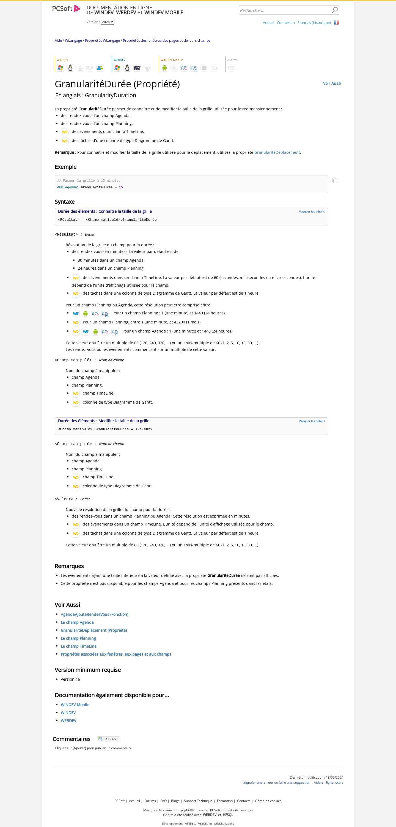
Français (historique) (314, 22)
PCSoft (119, 800)
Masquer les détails (312, 212)
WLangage (73, 40)
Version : (94, 21)
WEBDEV (68, 721)
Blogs (175, 800)
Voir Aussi (332, 83)
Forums (150, 800)
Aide (58, 40)
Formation (225, 800)
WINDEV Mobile (75, 705)
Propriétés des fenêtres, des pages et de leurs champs (166, 40)
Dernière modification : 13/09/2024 (316, 778)
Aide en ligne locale (328, 783)
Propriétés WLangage (102, 40)
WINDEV (68, 713)
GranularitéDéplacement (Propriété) (94, 630)
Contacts (244, 800)
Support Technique (198, 800)
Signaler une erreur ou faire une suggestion (276, 783)
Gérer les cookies (268, 800)
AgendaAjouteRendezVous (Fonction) (94, 615)
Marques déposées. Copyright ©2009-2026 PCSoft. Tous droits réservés (198, 810)
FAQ (163, 800)
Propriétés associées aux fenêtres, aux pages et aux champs (116, 654)
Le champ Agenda (77, 622)
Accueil (268, 22)
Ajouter (107, 739)
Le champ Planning (78, 638)
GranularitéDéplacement (277, 152)
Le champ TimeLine (79, 646)
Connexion (286, 22)
